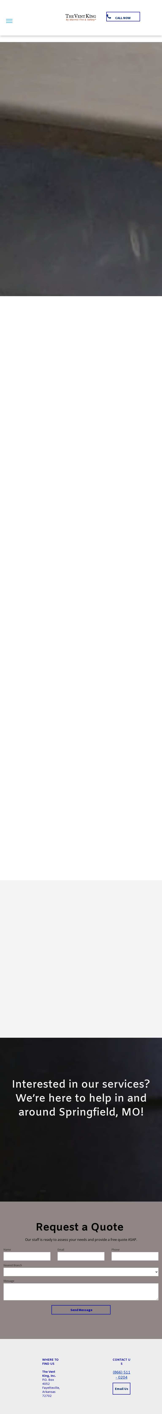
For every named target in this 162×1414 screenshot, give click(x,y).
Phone (115, 1249)
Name (7, 1249)
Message (9, 1281)
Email (61, 1249)
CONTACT (120, 1360)
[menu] (9, 20)
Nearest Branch (13, 1265)
